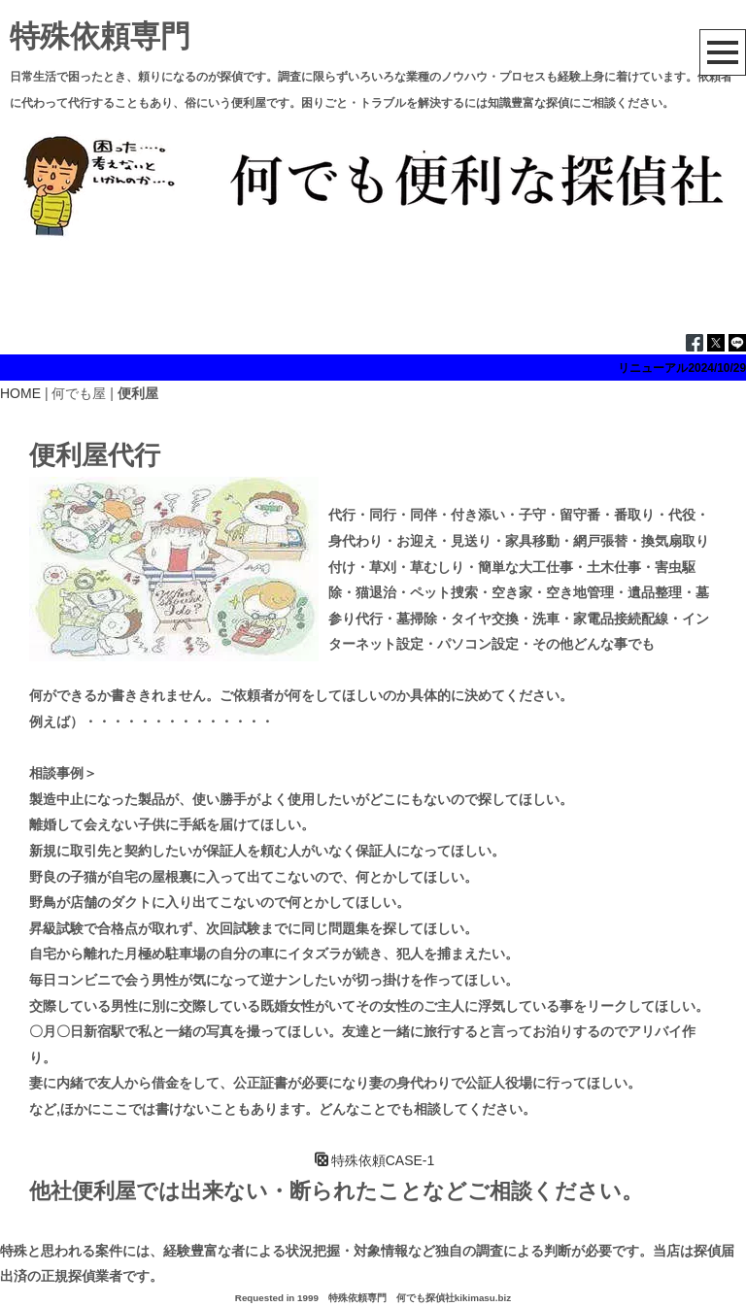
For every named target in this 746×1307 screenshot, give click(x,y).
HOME (20, 393)
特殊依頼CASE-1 (375, 1160)
